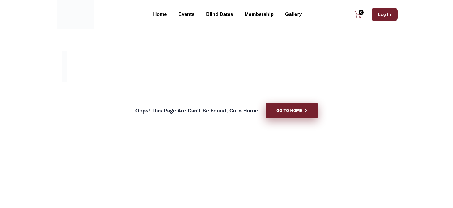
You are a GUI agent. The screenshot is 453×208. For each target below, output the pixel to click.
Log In (384, 14)
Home (160, 14)
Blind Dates (219, 14)
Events (187, 14)
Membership (259, 14)
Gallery (293, 14)
